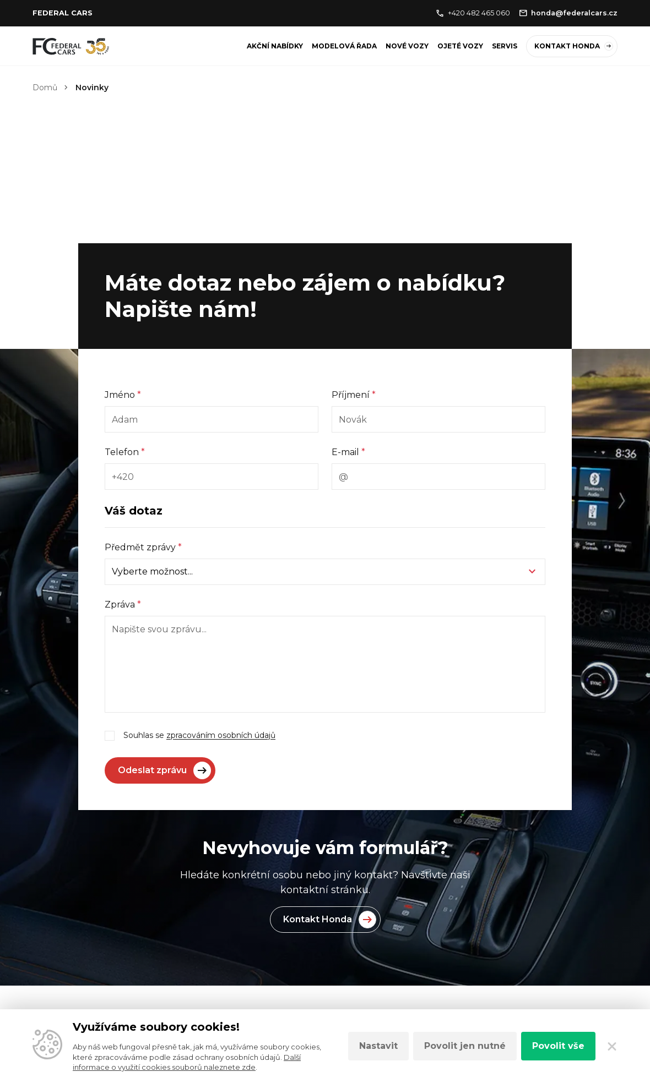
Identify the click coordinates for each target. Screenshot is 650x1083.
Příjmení (354, 395)
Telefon (125, 452)
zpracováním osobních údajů (220, 735)
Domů (44, 87)
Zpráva (123, 604)
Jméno (123, 395)
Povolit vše (558, 1046)
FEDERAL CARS (62, 13)
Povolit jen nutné (465, 1046)
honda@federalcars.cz (568, 13)
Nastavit (378, 1046)
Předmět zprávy (143, 547)
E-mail (348, 452)
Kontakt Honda (573, 46)
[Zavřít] (612, 1046)
